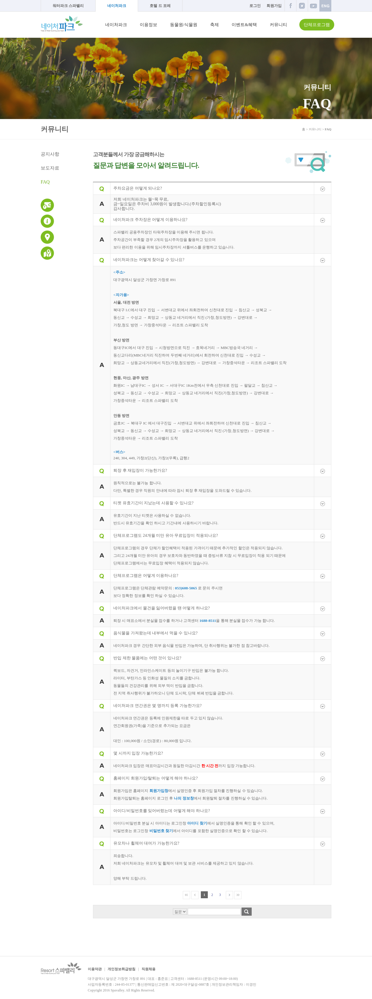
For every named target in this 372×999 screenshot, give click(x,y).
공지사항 (50, 154)
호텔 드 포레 (160, 5)
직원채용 (148, 969)
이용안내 (47, 221)
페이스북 (290, 5)
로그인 (255, 5)
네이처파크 (116, 5)
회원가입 (274, 5)
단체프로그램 (317, 24)
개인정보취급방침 (121, 969)
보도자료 (50, 167)
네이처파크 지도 (47, 253)
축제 (214, 24)
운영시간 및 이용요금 (47, 205)
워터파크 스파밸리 (68, 5)
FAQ (45, 181)
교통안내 (47, 237)
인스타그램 (302, 5)
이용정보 (148, 24)
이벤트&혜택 (244, 24)
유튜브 (313, 5)
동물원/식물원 (183, 24)
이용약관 (95, 969)
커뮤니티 (278, 24)
